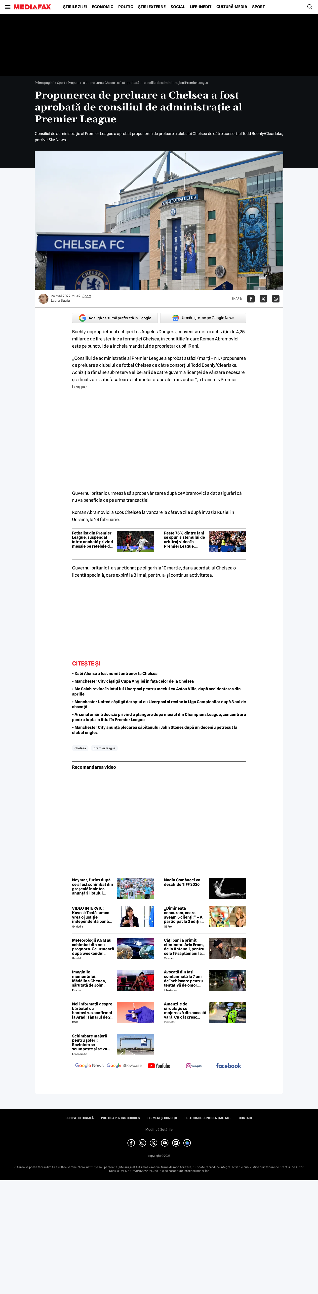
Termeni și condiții (162, 1118)
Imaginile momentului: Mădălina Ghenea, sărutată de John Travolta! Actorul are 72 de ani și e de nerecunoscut (91, 978)
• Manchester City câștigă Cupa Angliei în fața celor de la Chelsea (133, 681)
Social (178, 7)
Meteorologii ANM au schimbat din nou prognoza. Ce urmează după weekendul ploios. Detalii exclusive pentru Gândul (93, 947)
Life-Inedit (200, 7)
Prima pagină (44, 83)
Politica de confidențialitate (208, 1118)
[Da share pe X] (263, 298)
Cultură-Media (231, 7)
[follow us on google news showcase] (124, 1066)
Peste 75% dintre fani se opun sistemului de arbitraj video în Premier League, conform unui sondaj (184, 539)
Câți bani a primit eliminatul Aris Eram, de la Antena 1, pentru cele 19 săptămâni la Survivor (184, 947)
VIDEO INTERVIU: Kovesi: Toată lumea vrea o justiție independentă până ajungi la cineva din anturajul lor (90, 915)
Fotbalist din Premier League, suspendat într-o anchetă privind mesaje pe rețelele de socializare (92, 539)
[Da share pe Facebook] (251, 298)
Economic (102, 7)
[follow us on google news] (89, 1066)
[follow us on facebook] (228, 1066)
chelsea (80, 748)
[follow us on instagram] (193, 1066)
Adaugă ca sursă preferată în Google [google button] (115, 318)
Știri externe (152, 7)
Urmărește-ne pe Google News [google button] (203, 318)
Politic (125, 7)
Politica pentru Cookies (120, 1118)
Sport (258, 7)
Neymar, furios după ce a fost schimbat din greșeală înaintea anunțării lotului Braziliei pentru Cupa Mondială (92, 886)
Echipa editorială (80, 1118)
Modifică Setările (159, 1129)
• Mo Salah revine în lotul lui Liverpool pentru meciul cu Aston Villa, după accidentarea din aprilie (156, 692)
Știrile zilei (75, 7)
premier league (104, 748)
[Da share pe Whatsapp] (275, 298)
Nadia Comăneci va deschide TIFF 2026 (182, 882)
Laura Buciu (60, 300)
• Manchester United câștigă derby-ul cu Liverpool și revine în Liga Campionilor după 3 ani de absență (159, 704)
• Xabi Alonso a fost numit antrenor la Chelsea (115, 673)
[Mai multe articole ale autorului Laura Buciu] (43, 299)
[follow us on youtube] (159, 1066)
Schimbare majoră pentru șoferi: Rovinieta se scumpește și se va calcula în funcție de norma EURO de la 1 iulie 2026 (91, 1042)
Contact (245, 1118)
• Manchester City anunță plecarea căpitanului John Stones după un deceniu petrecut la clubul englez (154, 730)
